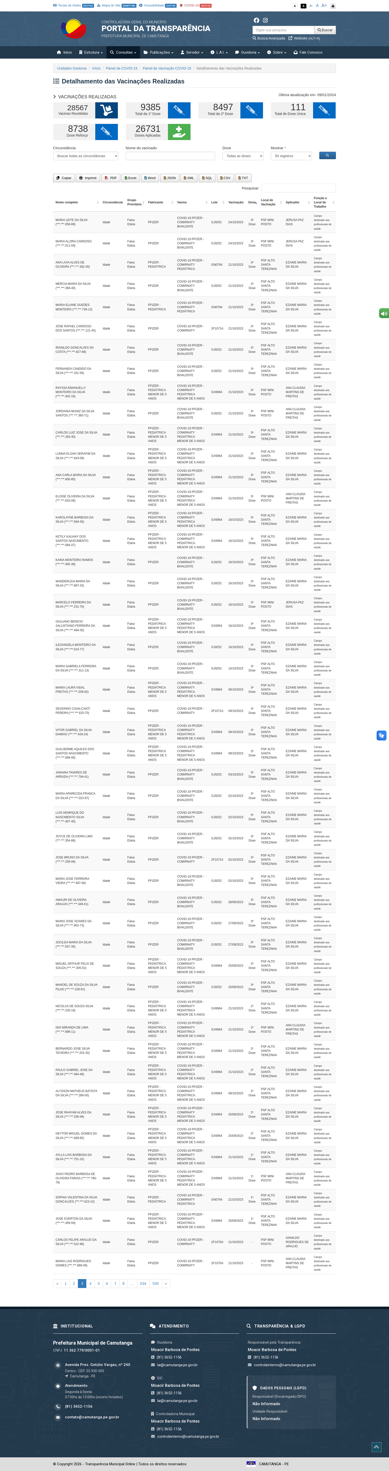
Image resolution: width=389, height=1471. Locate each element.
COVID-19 (196, 5)
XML (189, 178)
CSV (225, 178)
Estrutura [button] (91, 52)
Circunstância (64, 148)
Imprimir (88, 178)
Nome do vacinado (141, 148)
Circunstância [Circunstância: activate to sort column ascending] (112, 202)
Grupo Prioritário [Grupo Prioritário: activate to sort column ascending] (134, 202)
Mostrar (278, 148)
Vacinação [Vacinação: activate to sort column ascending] (235, 202)
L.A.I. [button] (219, 52)
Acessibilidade (157, 5)
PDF (111, 178)
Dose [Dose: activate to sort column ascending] (252, 202)
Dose (227, 148)
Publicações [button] (158, 52)
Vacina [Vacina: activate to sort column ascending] (182, 202)
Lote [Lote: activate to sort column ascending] (214, 202)
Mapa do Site (116, 5)
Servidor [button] (192, 52)
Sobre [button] (276, 52)
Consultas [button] (123, 52)
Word (150, 178)
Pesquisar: (289, 188)
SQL (207, 178)
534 (143, 1283)
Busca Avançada (269, 38)
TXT (243, 178)
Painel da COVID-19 (121, 68)
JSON (170, 178)
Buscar (325, 30)
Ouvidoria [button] (247, 52)
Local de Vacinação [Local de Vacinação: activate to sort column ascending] (268, 202)
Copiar (64, 178)
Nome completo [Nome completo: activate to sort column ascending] (67, 202)
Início (64, 52)
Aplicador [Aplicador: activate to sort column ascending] (292, 202)
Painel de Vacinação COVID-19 (167, 68)
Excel (130, 178)
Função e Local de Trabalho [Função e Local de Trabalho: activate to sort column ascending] (320, 202)
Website (304, 38)
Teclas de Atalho (73, 5)
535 (156, 1283)
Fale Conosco (308, 52)
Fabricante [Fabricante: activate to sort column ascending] (155, 202)
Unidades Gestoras (72, 68)
